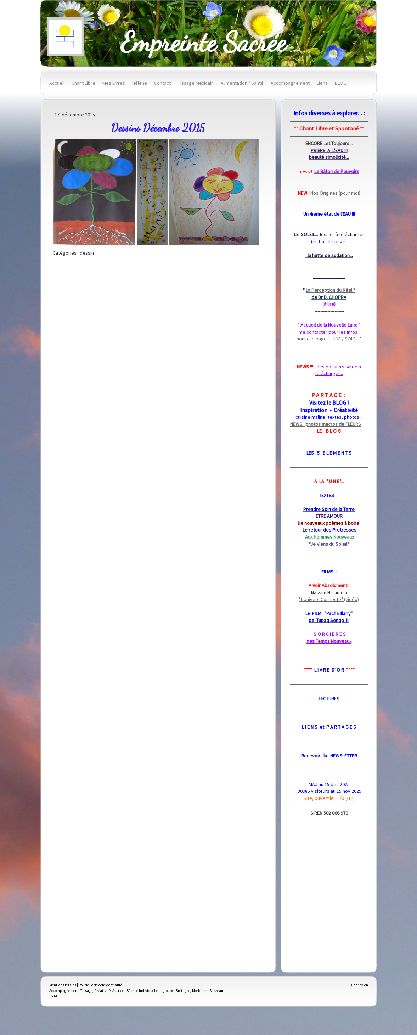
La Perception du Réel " (330, 290)
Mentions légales (62, 985)
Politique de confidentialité (100, 985)
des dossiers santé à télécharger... (338, 370)
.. (329, 255)
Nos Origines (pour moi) (329, 193)
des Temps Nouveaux (328, 641)
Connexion (359, 985)
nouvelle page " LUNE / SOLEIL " (329, 338)
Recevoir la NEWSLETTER (329, 755)
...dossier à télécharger (329, 234)
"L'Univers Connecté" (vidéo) (329, 599)
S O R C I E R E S (330, 634)
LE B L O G (329, 431)
